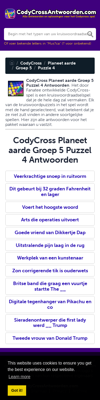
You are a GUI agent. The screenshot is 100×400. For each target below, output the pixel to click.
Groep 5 (24, 67)
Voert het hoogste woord (50, 207)
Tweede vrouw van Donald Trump (50, 338)
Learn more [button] (19, 376)
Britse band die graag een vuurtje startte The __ (50, 286)
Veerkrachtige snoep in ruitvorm (50, 176)
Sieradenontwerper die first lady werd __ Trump (50, 323)
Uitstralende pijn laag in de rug (50, 245)
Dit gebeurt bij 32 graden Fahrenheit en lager (50, 191)
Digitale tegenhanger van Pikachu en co (50, 304)
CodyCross (31, 63)
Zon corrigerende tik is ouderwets (50, 271)
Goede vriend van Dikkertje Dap (50, 232)
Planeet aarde (62, 63)
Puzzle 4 (46, 67)
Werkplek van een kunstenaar (50, 258)
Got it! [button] (16, 390)
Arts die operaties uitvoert (50, 220)
